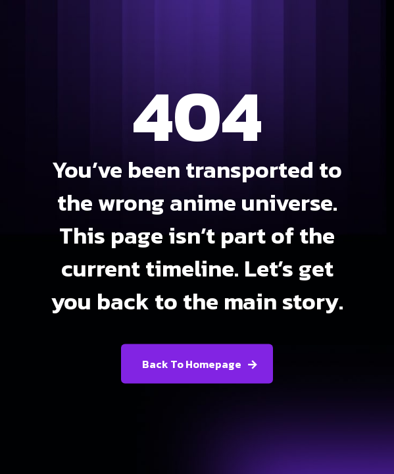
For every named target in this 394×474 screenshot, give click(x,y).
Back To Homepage (191, 364)
